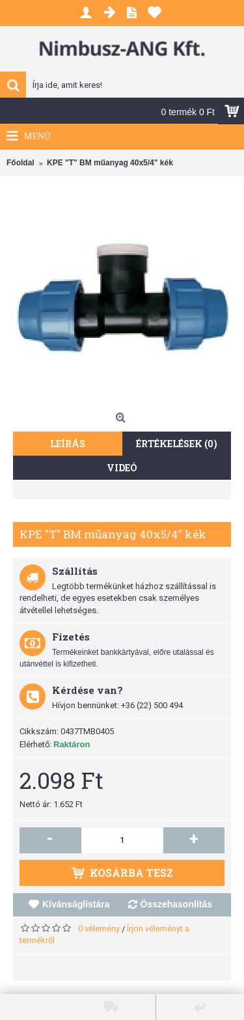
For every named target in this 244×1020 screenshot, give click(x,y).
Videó (122, 468)
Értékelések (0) (176, 443)
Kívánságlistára (76, 904)
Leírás (67, 443)
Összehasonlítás (177, 904)
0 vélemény (99, 928)
